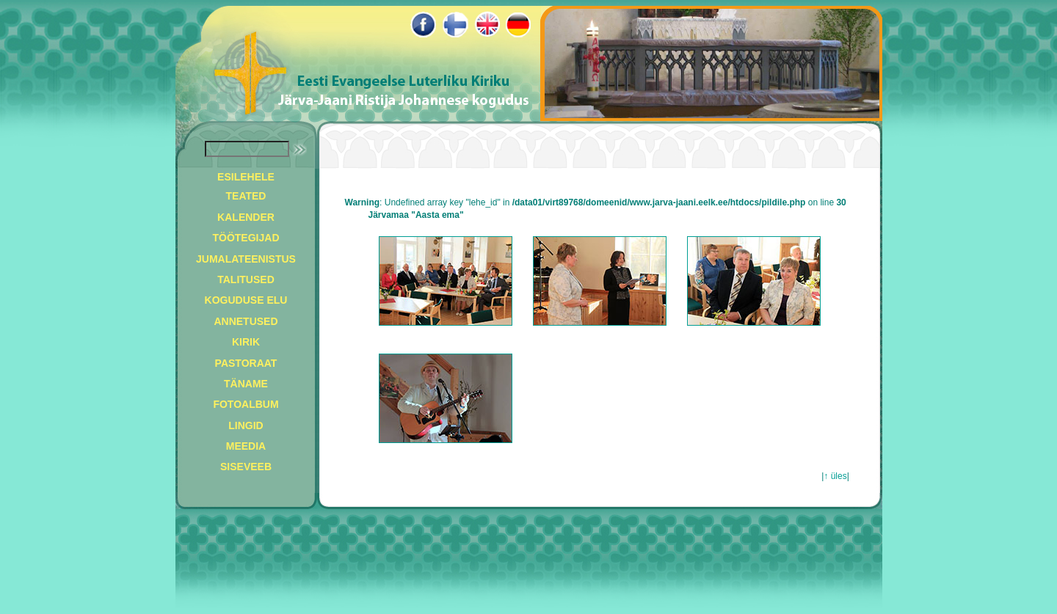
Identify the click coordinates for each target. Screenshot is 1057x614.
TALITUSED (246, 279)
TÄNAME (246, 384)
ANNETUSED (245, 321)
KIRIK (246, 342)
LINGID (245, 425)
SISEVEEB (246, 466)
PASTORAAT (246, 363)
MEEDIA (246, 446)
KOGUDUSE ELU (246, 300)
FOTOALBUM (245, 404)
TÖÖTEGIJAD (245, 238)
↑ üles (835, 476)
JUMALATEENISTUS (246, 259)
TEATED (246, 196)
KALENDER (246, 217)
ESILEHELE (246, 177)
